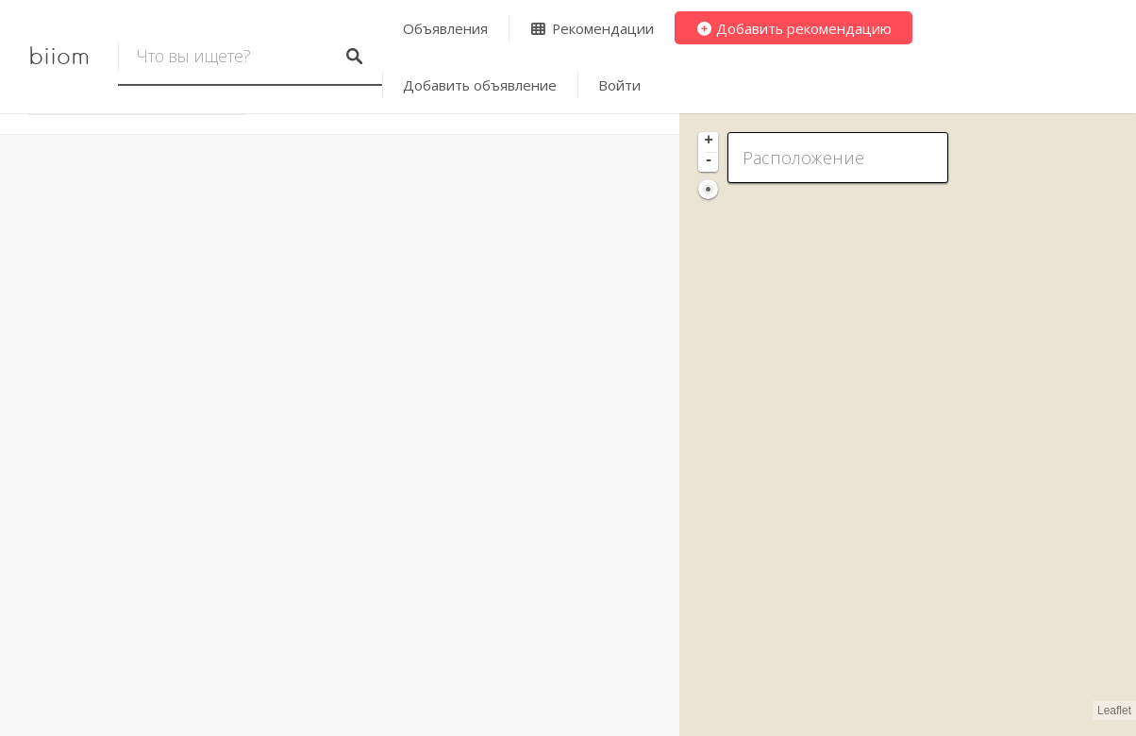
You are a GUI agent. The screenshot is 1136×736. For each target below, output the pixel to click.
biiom (59, 56)
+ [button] (708, 141)
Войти (619, 84)
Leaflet (1114, 710)
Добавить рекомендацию (794, 28)
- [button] (708, 161)
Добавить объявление (480, 84)
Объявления (445, 28)
